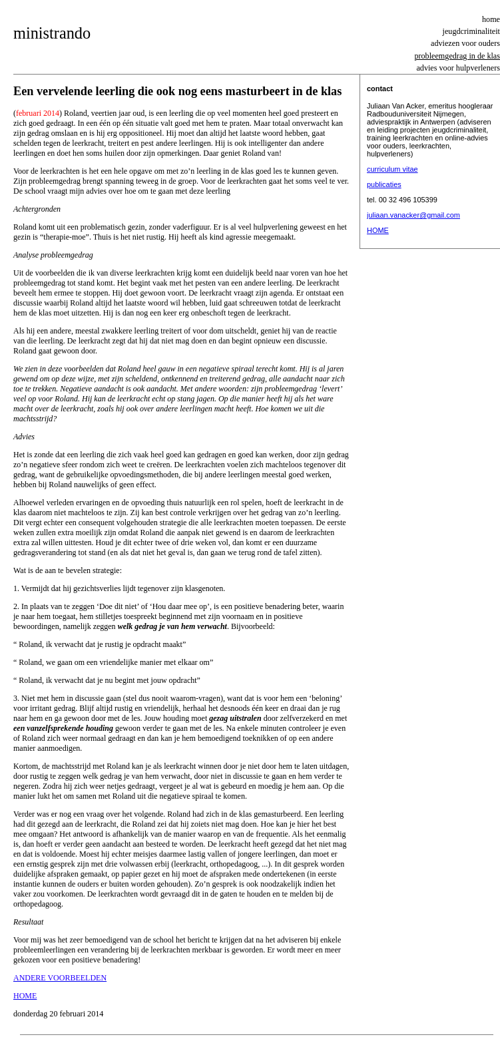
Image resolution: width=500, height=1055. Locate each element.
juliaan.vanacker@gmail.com (413, 215)
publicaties (384, 184)
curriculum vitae (392, 169)
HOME (378, 230)
